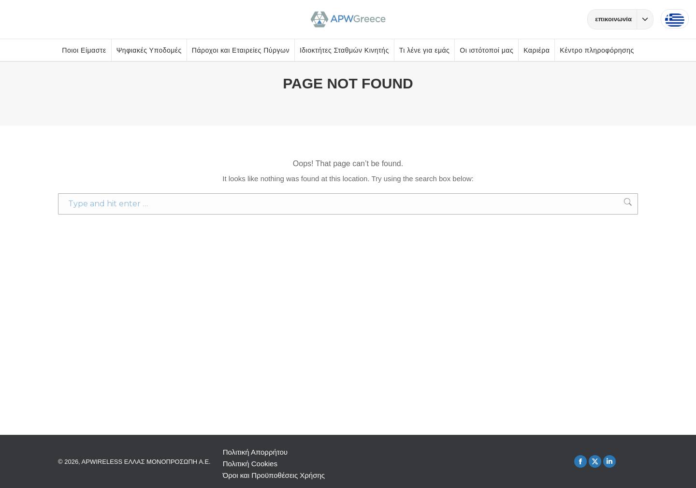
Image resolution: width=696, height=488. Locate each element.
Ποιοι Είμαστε (84, 50)
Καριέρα (536, 50)
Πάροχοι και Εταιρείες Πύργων (241, 50)
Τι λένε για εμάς (424, 50)
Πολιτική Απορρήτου (255, 452)
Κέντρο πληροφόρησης (597, 50)
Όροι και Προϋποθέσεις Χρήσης (274, 475)
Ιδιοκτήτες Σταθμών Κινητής (344, 50)
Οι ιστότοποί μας (486, 50)
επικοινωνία (624, 19)
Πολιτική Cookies (250, 463)
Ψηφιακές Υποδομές (149, 50)
